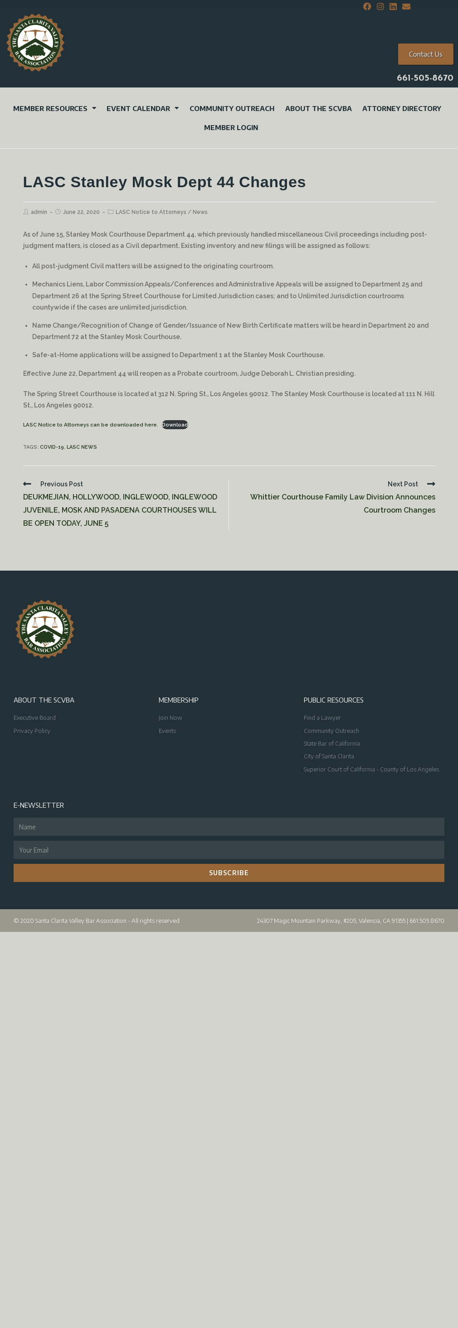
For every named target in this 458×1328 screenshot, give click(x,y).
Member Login (231, 127)
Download (175, 425)
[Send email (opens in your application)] (405, 6)
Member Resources (54, 108)
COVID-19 (52, 447)
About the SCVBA (318, 108)
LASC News (82, 447)
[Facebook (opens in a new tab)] (367, 6)
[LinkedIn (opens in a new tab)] (393, 6)
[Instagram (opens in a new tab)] (380, 6)
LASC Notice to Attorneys (151, 212)
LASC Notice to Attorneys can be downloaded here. (90, 425)
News (200, 212)
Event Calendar (143, 108)
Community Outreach (232, 108)
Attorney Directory (401, 108)
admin (39, 212)
